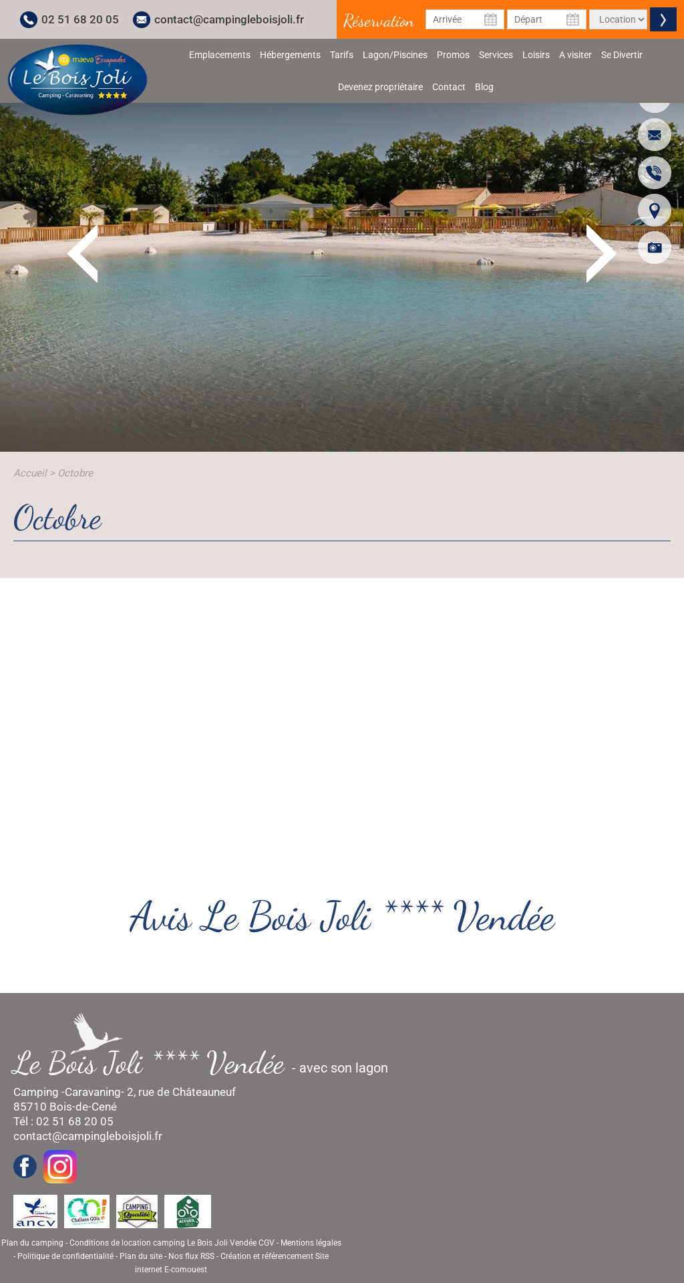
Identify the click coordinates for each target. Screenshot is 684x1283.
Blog (484, 87)
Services (496, 54)
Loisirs (536, 54)
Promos (453, 54)
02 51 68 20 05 (80, 19)
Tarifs (341, 54)
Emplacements (219, 54)
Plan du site (141, 1256)
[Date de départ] (546, 19)
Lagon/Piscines (395, 54)
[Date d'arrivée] (465, 19)
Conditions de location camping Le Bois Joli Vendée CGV (172, 1243)
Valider (663, 19)
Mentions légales (311, 1243)
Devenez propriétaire (380, 87)
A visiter (575, 54)
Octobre (75, 473)
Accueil (30, 473)
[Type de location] (618, 19)
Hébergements (290, 54)
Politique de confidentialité (65, 1256)
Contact (449, 87)
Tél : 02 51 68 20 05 (63, 1121)
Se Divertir (622, 54)
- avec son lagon (207, 1062)
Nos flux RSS (191, 1256)
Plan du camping (32, 1243)
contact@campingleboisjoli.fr (229, 19)
